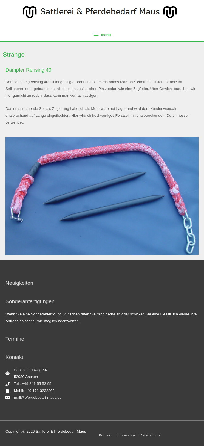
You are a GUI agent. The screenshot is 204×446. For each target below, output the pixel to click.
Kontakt (105, 435)
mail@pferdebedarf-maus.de (37, 397)
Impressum (125, 435)
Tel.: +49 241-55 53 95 (32, 384)
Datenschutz (150, 435)
